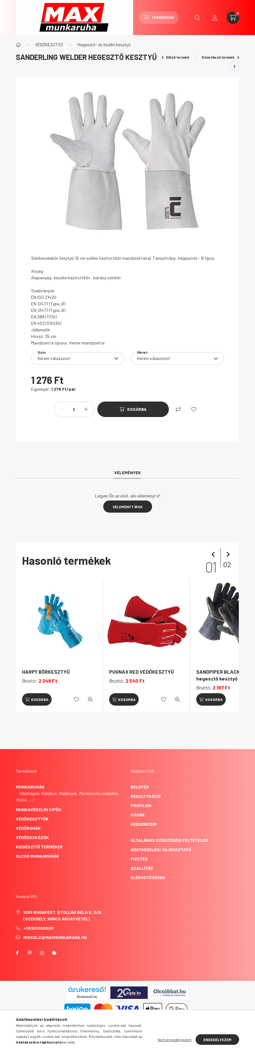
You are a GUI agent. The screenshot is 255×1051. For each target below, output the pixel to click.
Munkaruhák (30, 786)
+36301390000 (38, 928)
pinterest (29, 953)
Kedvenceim (144, 824)
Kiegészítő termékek (39, 846)
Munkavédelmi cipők (38, 809)
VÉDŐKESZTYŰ (49, 44)
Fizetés (139, 858)
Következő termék (220, 57)
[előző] (214, 554)
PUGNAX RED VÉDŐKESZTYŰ (141, 672)
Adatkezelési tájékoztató (161, 849)
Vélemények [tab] (127, 472)
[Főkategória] (18, 44)
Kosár (138, 814)
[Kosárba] (133, 409)
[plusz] (86, 409)
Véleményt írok (128, 507)
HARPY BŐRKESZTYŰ (46, 672)
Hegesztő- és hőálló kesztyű (104, 44)
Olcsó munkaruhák (37, 856)
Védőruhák (28, 828)
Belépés (140, 786)
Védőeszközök (32, 837)
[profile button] (215, 17)
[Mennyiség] (74, 409)
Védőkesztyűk (32, 818)
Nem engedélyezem (175, 1039)
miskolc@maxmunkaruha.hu (55, 937)
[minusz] (62, 409)
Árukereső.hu (87, 997)
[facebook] (234, 66)
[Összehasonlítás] (178, 409)
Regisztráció (146, 796)
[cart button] (233, 17)
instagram (42, 953)
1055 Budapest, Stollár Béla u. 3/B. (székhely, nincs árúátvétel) (62, 915)
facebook (17, 953)
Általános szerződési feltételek (169, 840)
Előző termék (176, 57)
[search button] (197, 17)
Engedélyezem (217, 1039)
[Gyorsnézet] (90, 699)
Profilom (141, 805)
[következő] (226, 554)
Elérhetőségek (148, 877)
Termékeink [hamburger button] (159, 17)
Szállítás (142, 868)
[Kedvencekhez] (194, 409)
